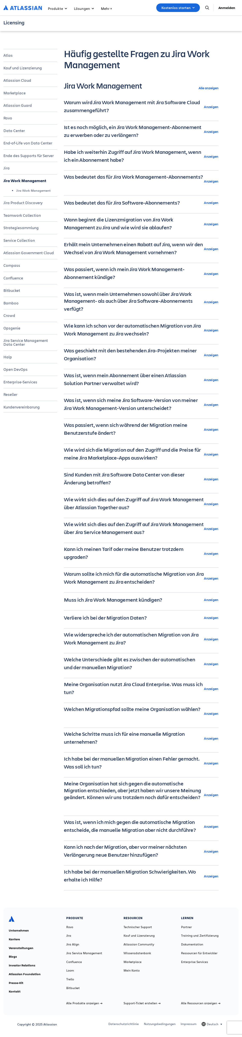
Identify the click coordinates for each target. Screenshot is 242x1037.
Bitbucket (11, 290)
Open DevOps (15, 369)
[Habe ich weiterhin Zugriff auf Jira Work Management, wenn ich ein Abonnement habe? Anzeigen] (141, 156)
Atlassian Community (139, 944)
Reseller (10, 394)
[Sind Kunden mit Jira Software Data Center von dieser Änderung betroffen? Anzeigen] (141, 479)
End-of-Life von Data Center (27, 142)
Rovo (7, 117)
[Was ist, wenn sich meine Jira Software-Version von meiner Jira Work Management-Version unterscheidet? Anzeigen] (141, 404)
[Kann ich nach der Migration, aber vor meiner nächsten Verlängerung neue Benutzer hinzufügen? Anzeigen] (141, 851)
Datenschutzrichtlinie (123, 1024)
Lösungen (84, 8)
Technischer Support (138, 927)
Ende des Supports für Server (28, 155)
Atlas (8, 55)
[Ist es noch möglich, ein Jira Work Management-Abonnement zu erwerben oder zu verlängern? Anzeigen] (141, 131)
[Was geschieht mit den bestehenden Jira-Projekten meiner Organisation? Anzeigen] (141, 354)
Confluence (13, 277)
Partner (186, 927)
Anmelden (226, 7)
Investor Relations (22, 965)
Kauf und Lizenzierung (22, 67)
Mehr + (106, 8)
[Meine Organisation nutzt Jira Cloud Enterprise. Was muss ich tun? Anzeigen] (141, 688)
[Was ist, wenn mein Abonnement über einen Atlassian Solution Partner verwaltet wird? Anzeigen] (141, 379)
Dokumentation (192, 944)
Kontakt (15, 991)
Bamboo (11, 303)
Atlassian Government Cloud (28, 252)
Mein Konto (132, 970)
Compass (11, 265)
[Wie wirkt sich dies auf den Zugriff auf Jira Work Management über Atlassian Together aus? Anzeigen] (141, 503)
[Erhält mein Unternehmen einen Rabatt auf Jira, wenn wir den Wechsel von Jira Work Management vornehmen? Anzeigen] (141, 248)
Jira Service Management (84, 953)
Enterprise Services (194, 962)
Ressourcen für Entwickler (199, 953)
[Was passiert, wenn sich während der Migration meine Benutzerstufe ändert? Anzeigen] (141, 429)
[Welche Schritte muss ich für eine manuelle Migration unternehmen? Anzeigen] (141, 738)
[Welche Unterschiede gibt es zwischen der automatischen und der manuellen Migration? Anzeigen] (141, 663)
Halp (7, 356)
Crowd (9, 315)
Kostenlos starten (178, 7)
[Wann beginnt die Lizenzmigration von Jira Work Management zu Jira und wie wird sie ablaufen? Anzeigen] (141, 224)
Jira (6, 168)
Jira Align (72, 944)
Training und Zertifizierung (199, 935)
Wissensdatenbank (137, 953)
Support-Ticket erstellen (142, 1003)
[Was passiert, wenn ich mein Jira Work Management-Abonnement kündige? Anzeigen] (141, 273)
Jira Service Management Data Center (25, 342)
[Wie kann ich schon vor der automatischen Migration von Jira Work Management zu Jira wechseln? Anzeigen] (141, 330)
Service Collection (19, 240)
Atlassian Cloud (17, 80)
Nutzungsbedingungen (160, 1024)
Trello (70, 979)
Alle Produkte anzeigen (84, 1003)
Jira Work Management (24, 180)
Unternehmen (19, 930)
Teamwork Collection (22, 215)
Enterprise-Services (20, 381)
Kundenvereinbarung (21, 406)
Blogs (13, 956)
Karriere (14, 939)
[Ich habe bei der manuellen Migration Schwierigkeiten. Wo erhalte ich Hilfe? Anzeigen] (141, 876)
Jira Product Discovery (23, 202)
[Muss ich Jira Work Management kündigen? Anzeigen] (141, 600)
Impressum (188, 1024)
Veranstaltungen (21, 948)
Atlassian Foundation (25, 974)
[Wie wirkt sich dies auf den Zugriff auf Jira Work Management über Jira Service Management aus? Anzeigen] (141, 528)
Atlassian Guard (17, 105)
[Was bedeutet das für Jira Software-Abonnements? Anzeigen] (141, 203)
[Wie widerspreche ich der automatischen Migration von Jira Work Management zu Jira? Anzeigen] (141, 639)
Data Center (14, 130)
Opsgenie (11, 328)
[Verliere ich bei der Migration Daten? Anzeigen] (141, 618)
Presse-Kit (16, 983)
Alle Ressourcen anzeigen (200, 1003)
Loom (70, 970)
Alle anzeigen (208, 88)
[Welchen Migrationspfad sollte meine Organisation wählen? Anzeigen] (141, 713)
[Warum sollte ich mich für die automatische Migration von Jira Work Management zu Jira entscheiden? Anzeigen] (141, 578)
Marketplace (14, 92)
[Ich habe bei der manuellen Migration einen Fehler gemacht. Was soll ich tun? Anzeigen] (141, 763)
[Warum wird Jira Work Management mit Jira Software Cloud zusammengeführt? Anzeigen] (141, 106)
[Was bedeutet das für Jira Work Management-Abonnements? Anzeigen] (141, 181)
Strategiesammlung (21, 227)
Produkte (57, 8)
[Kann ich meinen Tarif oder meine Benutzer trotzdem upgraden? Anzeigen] (141, 553)
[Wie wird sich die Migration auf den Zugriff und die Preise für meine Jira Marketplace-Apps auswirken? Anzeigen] (141, 454)
